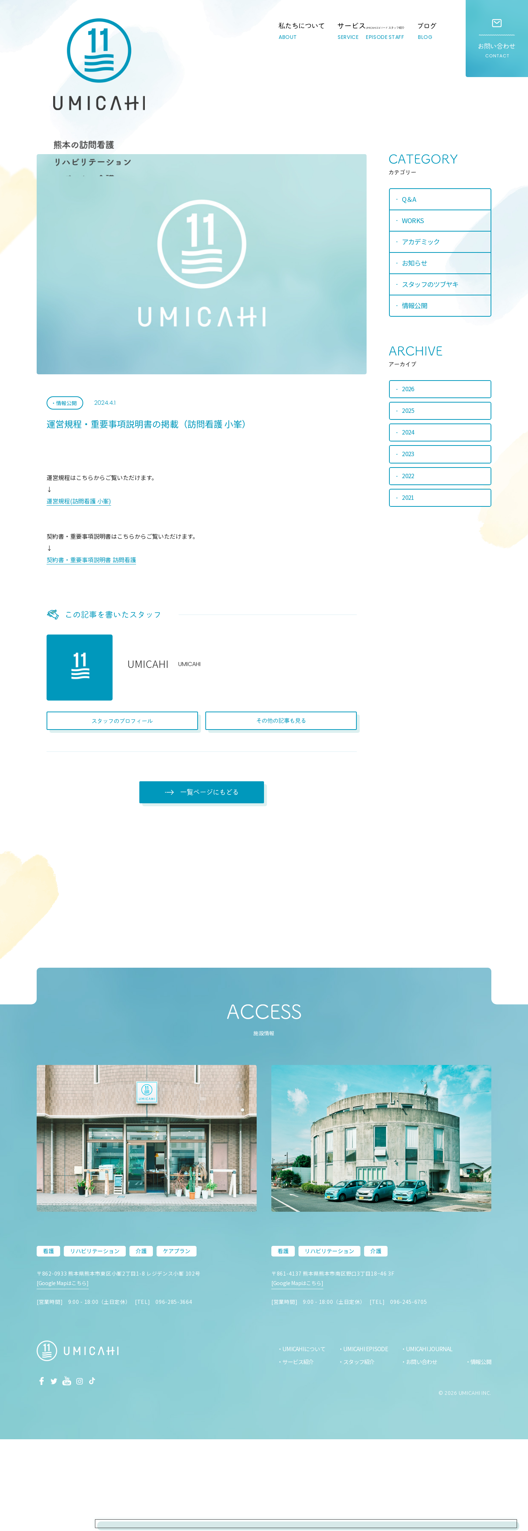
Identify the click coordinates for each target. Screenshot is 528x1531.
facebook (43, 1472)
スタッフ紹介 (355, 1453)
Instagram (89, 1472)
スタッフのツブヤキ (430, 284)
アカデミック (421, 242)
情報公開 (67, 405)
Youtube (73, 1472)
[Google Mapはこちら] (66, 1381)
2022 (408, 480)
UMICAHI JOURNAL (427, 1440)
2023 (408, 458)
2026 (408, 391)
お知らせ (414, 263)
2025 (408, 413)
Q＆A (409, 199)
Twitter (58, 1472)
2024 (408, 435)
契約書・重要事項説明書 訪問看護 (91, 562)
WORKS (412, 220)
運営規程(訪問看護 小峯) (79, 503)
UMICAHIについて (298, 1440)
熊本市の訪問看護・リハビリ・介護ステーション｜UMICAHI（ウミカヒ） (56, 45)
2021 (408, 503)
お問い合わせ (497, 38)
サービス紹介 (292, 1453)
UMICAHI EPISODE (361, 1440)
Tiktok (104, 1472)
